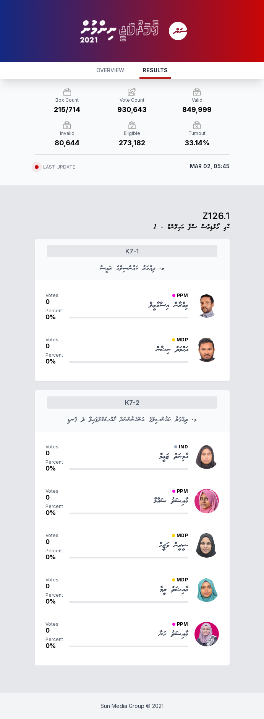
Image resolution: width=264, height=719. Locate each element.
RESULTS (155, 70)
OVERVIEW (110, 70)
